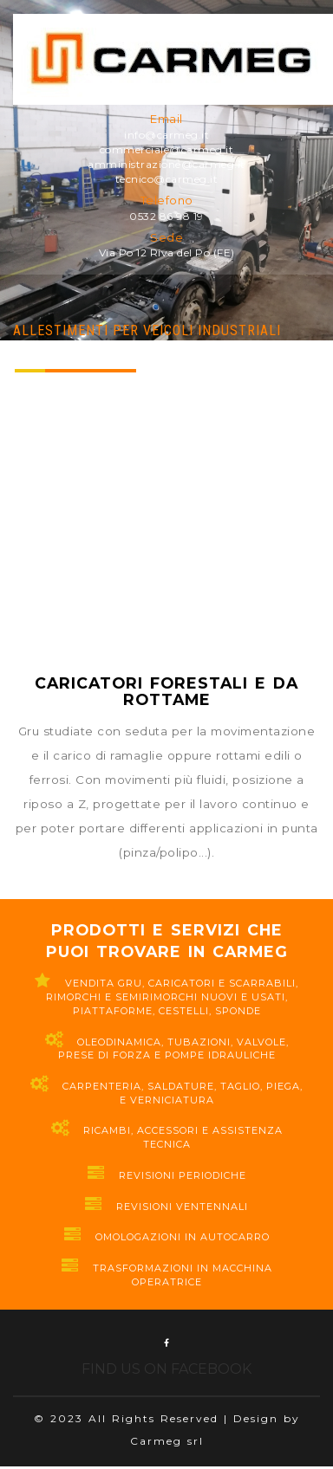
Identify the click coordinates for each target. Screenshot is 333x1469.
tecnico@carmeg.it (167, 178)
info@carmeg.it (166, 134)
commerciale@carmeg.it (167, 149)
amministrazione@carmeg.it (166, 164)
